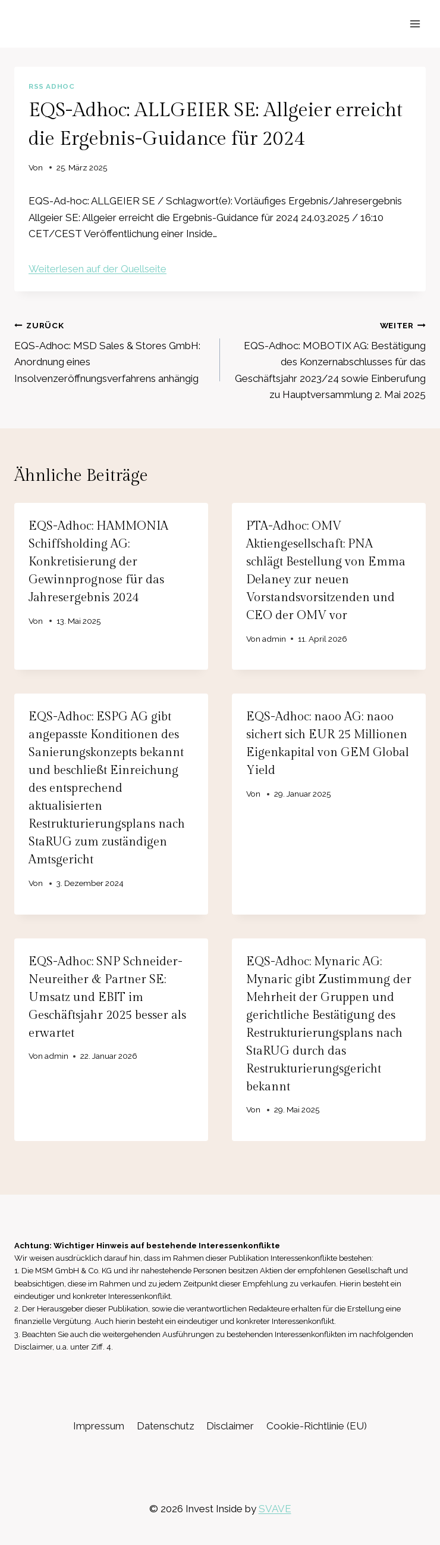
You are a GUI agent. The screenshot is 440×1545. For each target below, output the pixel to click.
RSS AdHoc (51, 86)
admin (274, 639)
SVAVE (275, 1509)
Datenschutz (165, 1426)
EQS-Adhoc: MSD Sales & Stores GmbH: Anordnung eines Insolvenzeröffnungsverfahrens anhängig (112, 350)
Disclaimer (230, 1426)
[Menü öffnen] (415, 23)
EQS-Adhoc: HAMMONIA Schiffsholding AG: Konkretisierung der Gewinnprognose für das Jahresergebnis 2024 (98, 562)
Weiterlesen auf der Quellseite (97, 269)
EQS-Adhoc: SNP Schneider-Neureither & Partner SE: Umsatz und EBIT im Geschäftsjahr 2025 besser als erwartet (107, 997)
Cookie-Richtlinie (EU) (316, 1426)
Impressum (98, 1426)
